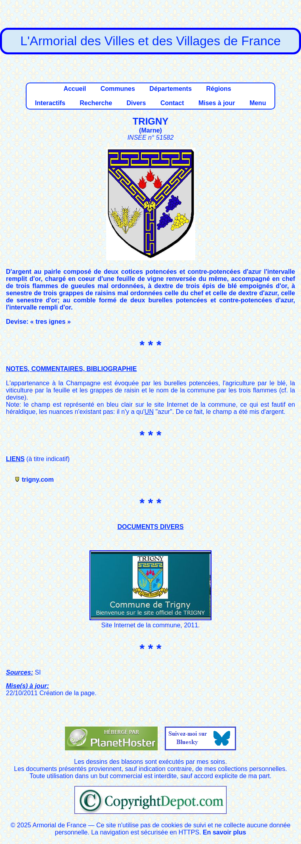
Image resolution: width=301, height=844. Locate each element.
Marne (150, 130)
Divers (136, 103)
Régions (218, 88)
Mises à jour (216, 103)
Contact (172, 103)
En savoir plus (224, 832)
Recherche (96, 103)
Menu (258, 103)
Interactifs (50, 103)
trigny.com (38, 479)
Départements (170, 88)
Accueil (74, 88)
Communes (118, 88)
